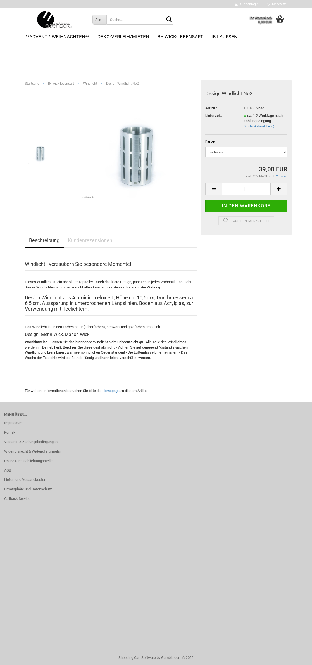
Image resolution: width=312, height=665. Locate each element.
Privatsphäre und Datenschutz (28, 489)
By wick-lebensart (180, 36)
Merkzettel (277, 4)
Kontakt (10, 432)
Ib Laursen (224, 36)
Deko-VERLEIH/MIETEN (123, 36)
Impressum (13, 423)
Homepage (111, 391)
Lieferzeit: (213, 115)
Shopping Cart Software (137, 657)
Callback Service (17, 498)
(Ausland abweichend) (259, 126)
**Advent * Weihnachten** (57, 36)
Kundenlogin (247, 4)
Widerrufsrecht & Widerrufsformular (32, 451)
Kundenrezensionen (90, 240)
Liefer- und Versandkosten (25, 479)
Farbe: (210, 141)
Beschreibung (44, 240)
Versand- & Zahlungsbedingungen (31, 442)
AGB (7, 470)
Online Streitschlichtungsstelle (28, 461)
